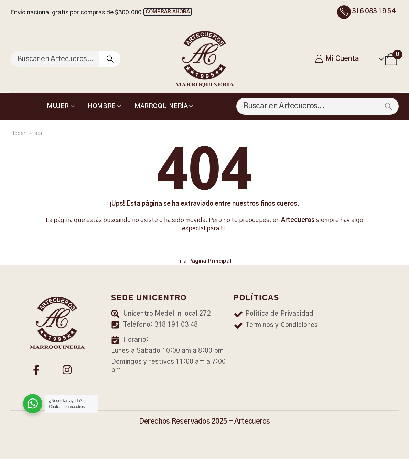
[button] (167, 12)
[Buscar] (109, 59)
